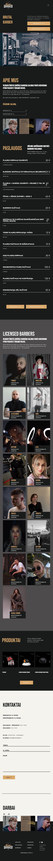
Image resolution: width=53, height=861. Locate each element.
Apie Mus (17, 842)
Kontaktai (30, 845)
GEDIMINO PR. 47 (7, 110)
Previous (3, 661)
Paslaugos (18, 845)
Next (50, 661)
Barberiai (18, 848)
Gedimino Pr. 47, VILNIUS (10, 715)
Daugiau (26, 682)
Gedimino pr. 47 (38, 23)
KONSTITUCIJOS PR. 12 (8, 114)
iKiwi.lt (31, 853)
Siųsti (9, 777)
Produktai (30, 842)
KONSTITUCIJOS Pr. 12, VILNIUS (12, 718)
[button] (4, 814)
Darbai (29, 848)
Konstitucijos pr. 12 (39, 29)
